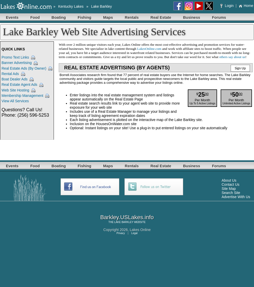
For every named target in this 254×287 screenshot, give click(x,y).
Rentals (132, 17)
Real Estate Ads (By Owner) (24, 68)
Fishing (84, 17)
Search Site (231, 193)
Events (12, 17)
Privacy (120, 233)
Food (35, 17)
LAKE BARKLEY (123, 222)
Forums (219, 17)
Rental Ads (10, 74)
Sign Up (240, 68)
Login (227, 6)
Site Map (229, 189)
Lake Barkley (101, 6)
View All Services (15, 101)
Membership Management (22, 96)
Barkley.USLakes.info (127, 217)
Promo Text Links (15, 57)
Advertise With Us (236, 197)
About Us (229, 180)
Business (191, 17)
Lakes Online (140, 230)
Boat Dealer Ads (14, 79)
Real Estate (161, 17)
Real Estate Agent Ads (19, 84)
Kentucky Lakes (71, 6)
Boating (59, 17)
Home (246, 6)
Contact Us (230, 184)
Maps (108, 17)
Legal (134, 233)
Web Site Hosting (15, 90)
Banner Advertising (17, 63)
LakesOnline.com (149, 49)
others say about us (232, 57)
